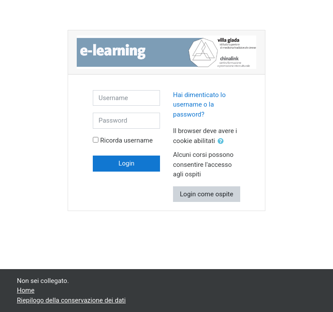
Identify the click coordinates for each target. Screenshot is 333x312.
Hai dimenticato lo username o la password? (199, 104)
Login (126, 163)
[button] (222, 141)
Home (25, 290)
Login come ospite (206, 194)
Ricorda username (126, 140)
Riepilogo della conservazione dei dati (71, 300)
